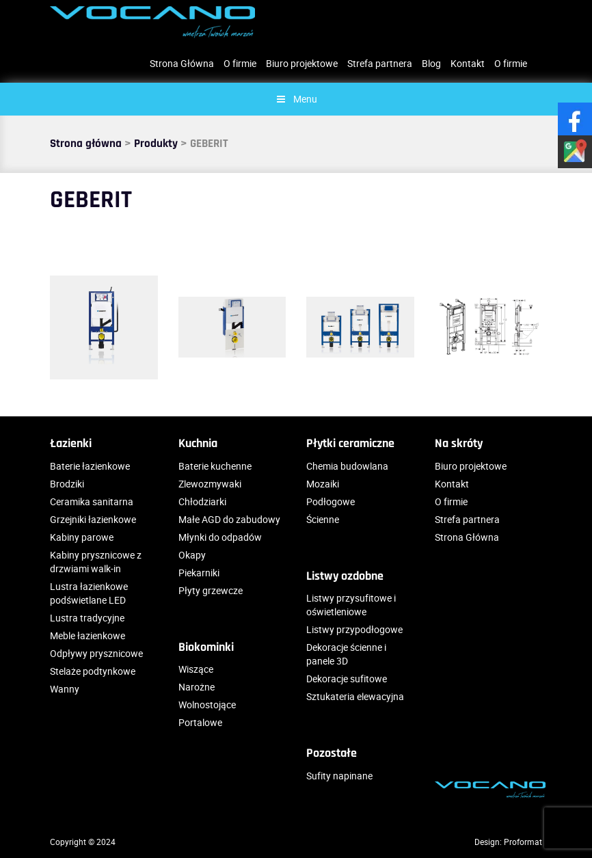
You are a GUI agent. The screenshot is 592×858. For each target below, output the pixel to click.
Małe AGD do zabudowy (229, 519)
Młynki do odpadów (220, 537)
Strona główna (86, 143)
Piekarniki (198, 572)
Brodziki (67, 483)
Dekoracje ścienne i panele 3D (346, 654)
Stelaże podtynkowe (92, 671)
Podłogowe (330, 501)
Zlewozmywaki (209, 483)
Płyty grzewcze (210, 590)
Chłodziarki (202, 501)
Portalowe (200, 722)
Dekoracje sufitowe (346, 678)
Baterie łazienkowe (90, 465)
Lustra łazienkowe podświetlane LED (89, 593)
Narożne (196, 686)
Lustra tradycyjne (87, 617)
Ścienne (322, 519)
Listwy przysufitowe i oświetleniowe (351, 604)
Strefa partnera (379, 63)
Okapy (192, 554)
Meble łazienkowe (87, 635)
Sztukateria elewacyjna (355, 696)
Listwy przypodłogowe (354, 629)
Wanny (64, 688)
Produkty (156, 143)
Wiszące (195, 668)
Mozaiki (322, 483)
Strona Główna (182, 63)
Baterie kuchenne (215, 465)
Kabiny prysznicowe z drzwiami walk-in (96, 561)
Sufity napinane (339, 775)
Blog (431, 63)
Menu (296, 98)
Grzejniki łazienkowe (93, 519)
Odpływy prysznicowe (96, 653)
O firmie (240, 63)
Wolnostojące (207, 704)
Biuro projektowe (302, 63)
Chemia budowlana (347, 465)
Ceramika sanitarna (91, 501)
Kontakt (467, 63)
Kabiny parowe (81, 537)
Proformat (523, 841)
